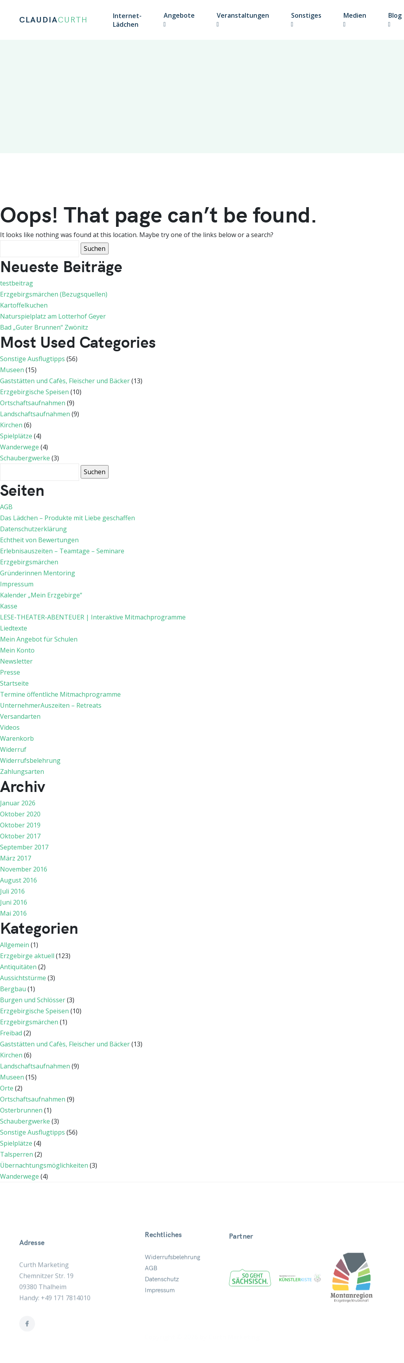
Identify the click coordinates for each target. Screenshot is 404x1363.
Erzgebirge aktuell (27, 955)
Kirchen (11, 425)
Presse (10, 672)
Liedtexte (13, 628)
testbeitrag (16, 283)
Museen (12, 369)
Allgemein (14, 944)
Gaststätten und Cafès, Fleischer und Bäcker (65, 380)
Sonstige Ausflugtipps (32, 358)
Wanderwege (19, 447)
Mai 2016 (13, 913)
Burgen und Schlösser (32, 1000)
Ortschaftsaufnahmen (32, 403)
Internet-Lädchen (127, 20)
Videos (10, 727)
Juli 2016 (12, 891)
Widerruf (13, 749)
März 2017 (15, 858)
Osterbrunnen (21, 1110)
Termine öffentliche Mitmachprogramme (60, 694)
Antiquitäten (18, 966)
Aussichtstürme (23, 978)
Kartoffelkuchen (24, 305)
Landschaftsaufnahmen (35, 414)
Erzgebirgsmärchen (29, 562)
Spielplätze (16, 436)
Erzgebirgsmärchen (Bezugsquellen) (53, 294)
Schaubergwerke (25, 458)
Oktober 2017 (20, 836)
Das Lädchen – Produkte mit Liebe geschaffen (67, 518)
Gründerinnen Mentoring (37, 573)
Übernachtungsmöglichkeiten (44, 1165)
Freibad (11, 1033)
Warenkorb (17, 738)
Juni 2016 (13, 902)
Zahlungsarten (22, 771)
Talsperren (16, 1154)
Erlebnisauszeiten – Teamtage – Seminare (62, 551)
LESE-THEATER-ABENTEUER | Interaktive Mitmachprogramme (93, 617)
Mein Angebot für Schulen (38, 639)
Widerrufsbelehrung (30, 760)
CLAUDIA (53, 20)
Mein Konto (17, 650)
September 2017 (24, 847)
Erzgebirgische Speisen (34, 392)
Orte (6, 1088)
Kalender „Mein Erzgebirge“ (41, 595)
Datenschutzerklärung (33, 529)
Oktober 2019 (20, 825)
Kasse (8, 606)
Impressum (16, 584)
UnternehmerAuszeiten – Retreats (50, 705)
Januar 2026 (17, 803)
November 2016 (23, 869)
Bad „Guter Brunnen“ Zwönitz (44, 327)
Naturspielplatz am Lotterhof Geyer (53, 316)
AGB (6, 507)
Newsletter (16, 661)
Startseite (14, 683)
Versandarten (20, 716)
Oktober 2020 (20, 814)
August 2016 (18, 880)
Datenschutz (162, 1300)
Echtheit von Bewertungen (39, 540)
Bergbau (13, 989)
